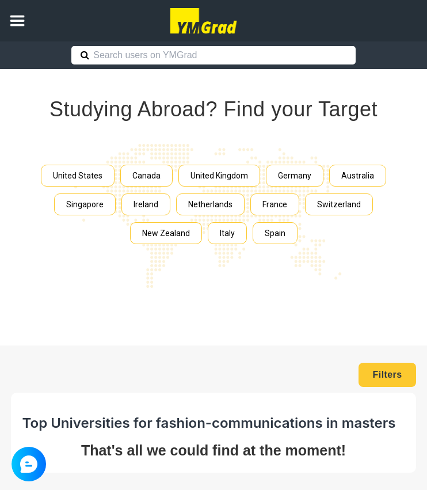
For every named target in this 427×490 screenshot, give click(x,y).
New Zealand (166, 233)
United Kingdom (219, 175)
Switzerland (339, 204)
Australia (357, 175)
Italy (227, 233)
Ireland (146, 204)
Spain (275, 233)
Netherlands (210, 204)
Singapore (85, 204)
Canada (146, 175)
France (274, 204)
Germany (294, 175)
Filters (387, 374)
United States (77, 175)
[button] (17, 20)
